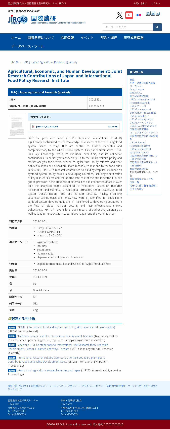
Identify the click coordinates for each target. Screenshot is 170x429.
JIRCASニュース (138, 106)
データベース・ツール (27, 46)
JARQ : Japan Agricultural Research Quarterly (50, 62)
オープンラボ (134, 385)
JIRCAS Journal (138, 142)
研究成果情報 (134, 37)
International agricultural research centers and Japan (49, 370)
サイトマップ (15, 389)
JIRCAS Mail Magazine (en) (143, 125)
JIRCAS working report (141, 119)
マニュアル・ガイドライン (144, 132)
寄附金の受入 (151, 385)
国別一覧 (134, 182)
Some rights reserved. (78, 424)
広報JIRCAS (136, 92)
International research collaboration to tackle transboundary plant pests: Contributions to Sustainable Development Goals (56, 359)
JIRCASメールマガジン (141, 122)
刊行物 (14, 62)
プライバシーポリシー (93, 385)
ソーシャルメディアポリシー (64, 385)
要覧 (132, 79)
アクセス (155, 3)
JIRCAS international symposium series (140, 150)
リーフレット (137, 86)
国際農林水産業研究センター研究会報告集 (144, 157)
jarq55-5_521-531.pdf (47, 126)
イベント (87, 37)
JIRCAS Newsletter (139, 116)
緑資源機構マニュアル (141, 178)
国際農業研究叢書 (139, 129)
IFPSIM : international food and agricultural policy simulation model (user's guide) (66, 327)
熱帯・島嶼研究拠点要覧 (142, 82)
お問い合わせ (140, 3)
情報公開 (12, 385)
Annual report (137, 89)
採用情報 (67, 37)
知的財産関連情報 (116, 385)
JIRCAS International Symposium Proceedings (143, 111)
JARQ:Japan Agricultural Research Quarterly (142, 101)
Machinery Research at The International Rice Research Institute (55, 336)
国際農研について (41, 37)
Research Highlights (140, 145)
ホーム (16, 37)
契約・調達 (108, 37)
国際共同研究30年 (139, 169)
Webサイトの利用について (33, 385)
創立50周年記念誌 (139, 96)
